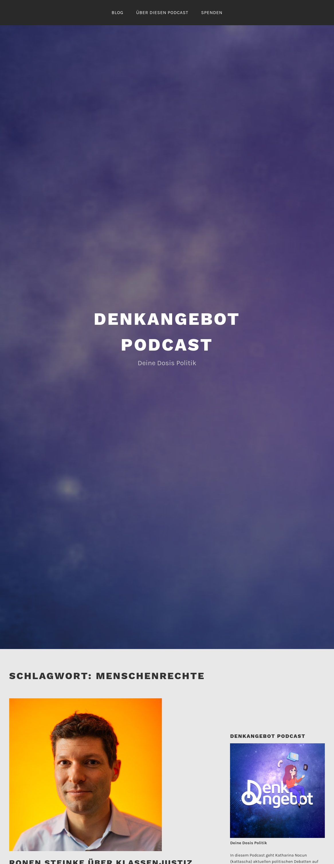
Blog (117, 12)
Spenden (212, 12)
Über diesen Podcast (162, 12)
